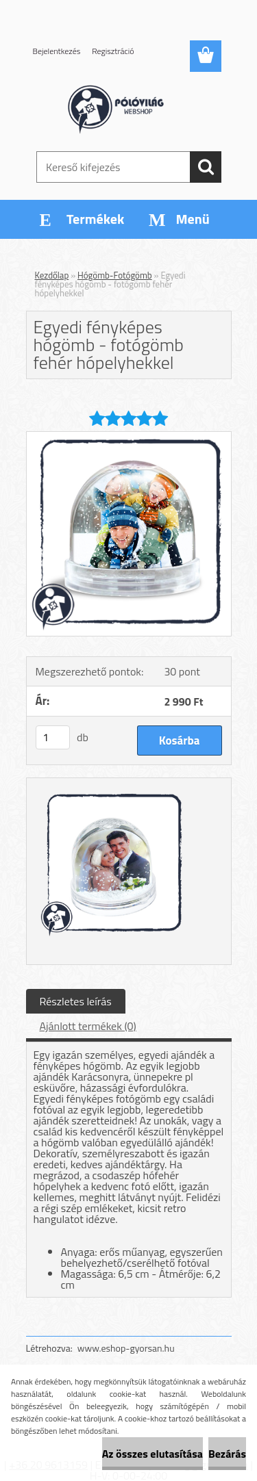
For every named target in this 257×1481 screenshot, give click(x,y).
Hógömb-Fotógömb (114, 275)
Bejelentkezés (57, 50)
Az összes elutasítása (152, 1453)
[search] (205, 167)
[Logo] (128, 107)
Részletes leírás (76, 1001)
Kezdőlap (52, 275)
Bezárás (227, 1453)
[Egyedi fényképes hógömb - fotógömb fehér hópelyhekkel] (129, 437)
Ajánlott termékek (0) (88, 1026)
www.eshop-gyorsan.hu (126, 1348)
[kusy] (53, 737)
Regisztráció (113, 50)
